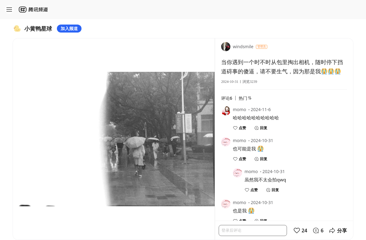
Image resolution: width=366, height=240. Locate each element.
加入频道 (69, 28)
